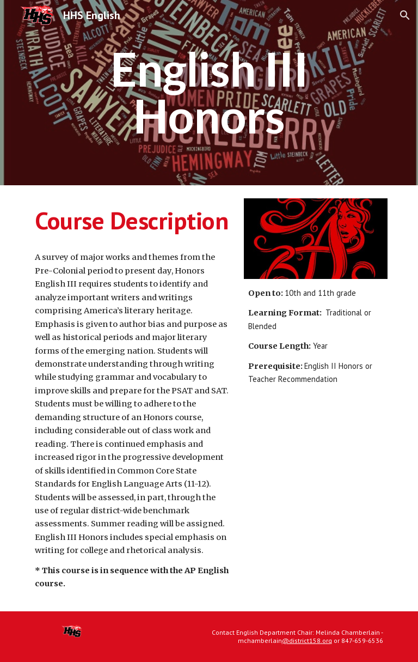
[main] (208, 92)
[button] (405, 15)
